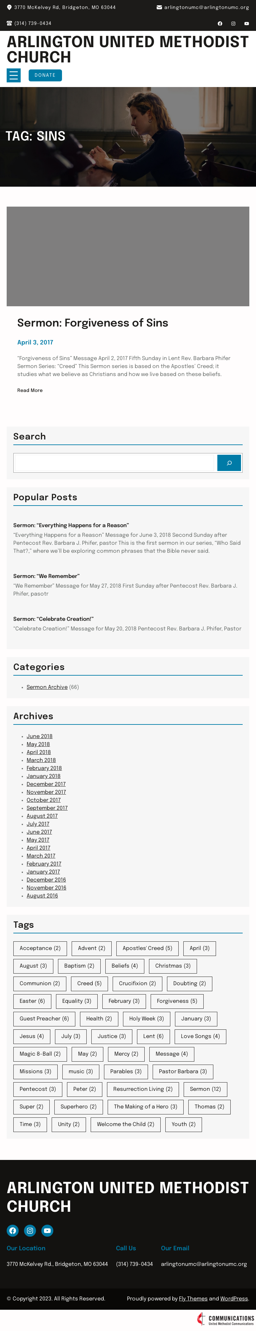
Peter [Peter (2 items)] (84, 1089)
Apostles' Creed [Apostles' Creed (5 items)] (147, 949)
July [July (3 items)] (70, 1037)
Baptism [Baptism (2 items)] (79, 966)
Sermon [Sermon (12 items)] (205, 1089)
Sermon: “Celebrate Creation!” (53, 619)
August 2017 (42, 816)
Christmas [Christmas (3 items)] (173, 966)
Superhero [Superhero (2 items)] (79, 1107)
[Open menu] (14, 75)
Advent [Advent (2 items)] (91, 949)
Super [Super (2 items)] (31, 1107)
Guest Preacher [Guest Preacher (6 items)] (44, 1019)
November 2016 (46, 888)
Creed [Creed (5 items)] (89, 984)
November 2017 (46, 792)
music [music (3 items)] (81, 1072)
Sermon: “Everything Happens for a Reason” (71, 525)
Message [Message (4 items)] (172, 1054)
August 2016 (42, 896)
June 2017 (39, 832)
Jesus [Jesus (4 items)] (32, 1037)
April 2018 (39, 752)
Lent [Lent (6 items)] (153, 1037)
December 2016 (46, 880)
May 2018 (38, 744)
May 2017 (38, 840)
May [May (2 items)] (87, 1054)
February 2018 (44, 768)
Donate (45, 75)
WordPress (234, 1299)
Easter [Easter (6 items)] (32, 1001)
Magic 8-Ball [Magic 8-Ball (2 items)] (40, 1054)
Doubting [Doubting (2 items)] (189, 984)
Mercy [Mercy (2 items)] (126, 1054)
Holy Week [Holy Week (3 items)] (146, 1019)
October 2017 (44, 800)
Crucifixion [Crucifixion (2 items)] (137, 984)
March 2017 (41, 856)
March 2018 (41, 760)
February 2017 (44, 864)
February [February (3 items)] (124, 1001)
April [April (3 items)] (200, 949)
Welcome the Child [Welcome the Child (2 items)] (125, 1125)
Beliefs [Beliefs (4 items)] (125, 966)
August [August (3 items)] (33, 966)
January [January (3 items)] (196, 1019)
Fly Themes (193, 1299)
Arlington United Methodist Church (128, 50)
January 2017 (43, 872)
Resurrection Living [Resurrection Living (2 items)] (143, 1089)
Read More (30, 391)
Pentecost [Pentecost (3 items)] (38, 1089)
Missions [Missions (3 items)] (35, 1072)
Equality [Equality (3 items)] (76, 1001)
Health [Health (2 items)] (99, 1019)
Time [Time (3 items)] (30, 1125)
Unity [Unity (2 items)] (69, 1125)
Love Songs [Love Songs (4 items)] (200, 1037)
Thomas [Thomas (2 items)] (209, 1107)
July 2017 (38, 824)
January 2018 (44, 776)
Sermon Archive (47, 687)
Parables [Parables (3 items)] (126, 1072)
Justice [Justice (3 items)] (112, 1037)
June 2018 (40, 736)
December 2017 (46, 784)
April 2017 (38, 848)
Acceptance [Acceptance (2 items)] (40, 949)
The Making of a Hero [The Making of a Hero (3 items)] (145, 1107)
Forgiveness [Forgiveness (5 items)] (177, 1001)
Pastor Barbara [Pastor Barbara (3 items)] (183, 1072)
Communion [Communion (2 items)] (40, 984)
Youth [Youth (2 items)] (184, 1125)
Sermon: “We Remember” (46, 576)
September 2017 (47, 808)
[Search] (229, 463)
